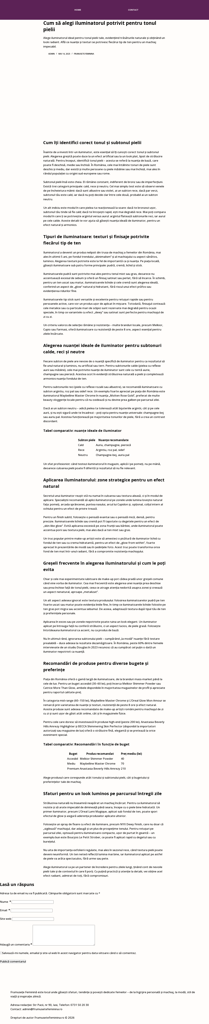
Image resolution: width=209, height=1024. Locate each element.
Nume (5, 902)
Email (5, 910)
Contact (133, 9)
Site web (5, 919)
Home (77, 9)
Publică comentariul (13, 965)
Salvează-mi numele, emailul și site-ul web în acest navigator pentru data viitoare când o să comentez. (69, 957)
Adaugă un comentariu (16, 948)
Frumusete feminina (84, 53)
